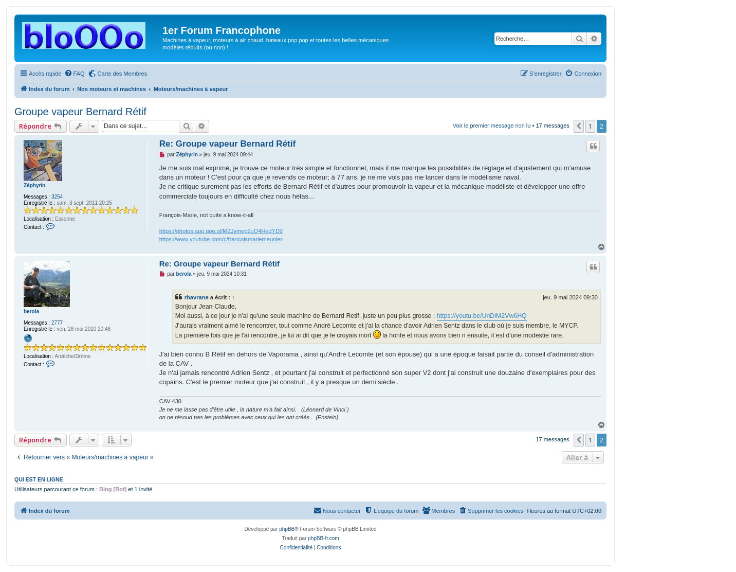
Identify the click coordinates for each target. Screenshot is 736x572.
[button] (579, 126)
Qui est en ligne (38, 479)
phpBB (287, 529)
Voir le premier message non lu (492, 125)
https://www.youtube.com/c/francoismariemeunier (221, 239)
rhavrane (197, 297)
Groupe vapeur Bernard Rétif (80, 111)
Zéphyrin (34, 185)
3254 (57, 197)
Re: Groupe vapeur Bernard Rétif (227, 144)
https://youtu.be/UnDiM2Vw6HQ (482, 315)
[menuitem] (74, 73)
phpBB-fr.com (323, 538)
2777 (57, 323)
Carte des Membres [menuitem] (123, 73)
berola (31, 311)
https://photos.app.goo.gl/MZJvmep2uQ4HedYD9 (221, 231)
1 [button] (590, 126)
